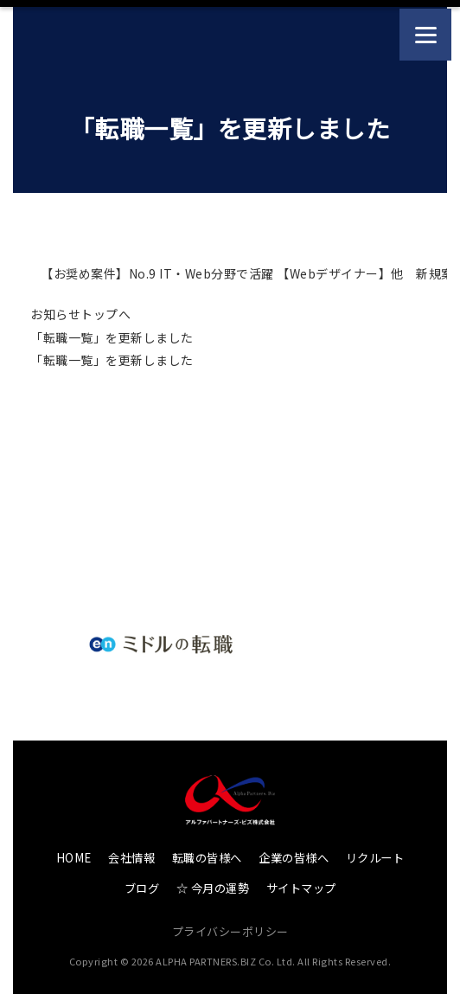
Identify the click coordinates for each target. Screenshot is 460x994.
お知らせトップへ (80, 314)
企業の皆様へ (294, 858)
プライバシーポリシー (230, 931)
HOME (74, 858)
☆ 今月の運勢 (213, 888)
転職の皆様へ (207, 858)
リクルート (375, 858)
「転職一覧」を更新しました (112, 337)
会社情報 (131, 858)
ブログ (142, 888)
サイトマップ (301, 888)
